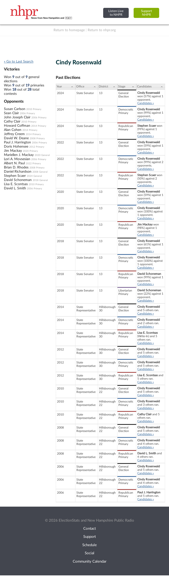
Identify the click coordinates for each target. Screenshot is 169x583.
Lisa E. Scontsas (16, 184)
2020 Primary (30, 151)
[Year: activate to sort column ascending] (65, 87)
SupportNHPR (146, 13)
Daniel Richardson (17, 171)
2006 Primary (27, 113)
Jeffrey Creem (14, 134)
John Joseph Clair (17, 117)
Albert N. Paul (14, 163)
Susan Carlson (14, 109)
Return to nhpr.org (102, 30)
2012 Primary (36, 147)
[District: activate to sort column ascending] (108, 87)
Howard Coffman (17, 125)
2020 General (42, 155)
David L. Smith (15, 188)
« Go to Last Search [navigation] (18, 61)
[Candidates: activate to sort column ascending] (150, 87)
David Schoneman (18, 180)
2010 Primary (33, 109)
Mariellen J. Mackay (19, 155)
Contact (89, 528)
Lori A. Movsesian (17, 159)
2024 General (34, 176)
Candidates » (145, 103)
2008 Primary (37, 138)
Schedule (89, 545)
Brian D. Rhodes (16, 167)
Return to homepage (69, 30)
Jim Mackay (13, 151)
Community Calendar (89, 561)
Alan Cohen (12, 130)
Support (89, 537)
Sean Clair (11, 113)
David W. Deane (16, 138)
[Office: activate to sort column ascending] (86, 87)
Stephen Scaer (15, 176)
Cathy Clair (12, 121)
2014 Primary (38, 126)
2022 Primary (33, 163)
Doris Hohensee (16, 146)
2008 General (39, 172)
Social (89, 553)
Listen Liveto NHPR (116, 13)
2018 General (40, 180)
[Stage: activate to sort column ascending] (126, 87)
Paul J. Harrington (17, 142)
